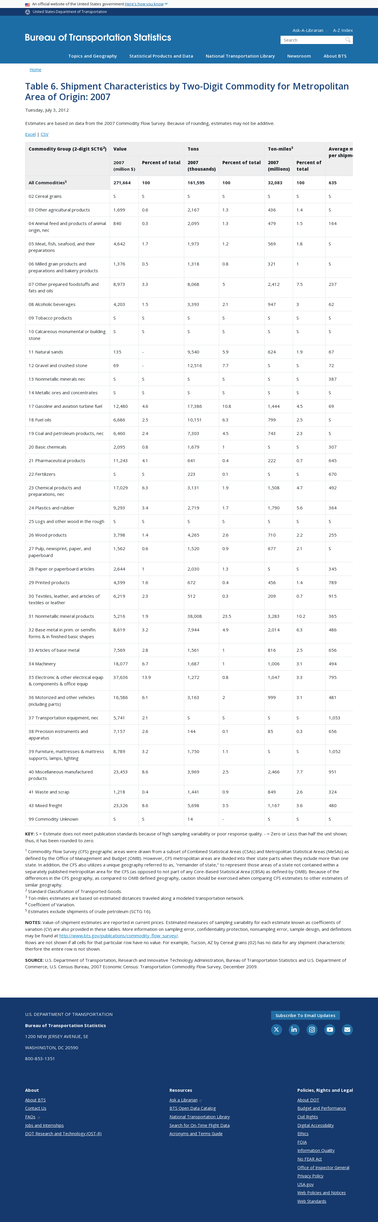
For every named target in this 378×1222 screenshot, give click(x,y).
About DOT (308, 1100)
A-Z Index (343, 30)
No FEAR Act (309, 1159)
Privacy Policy (310, 1176)
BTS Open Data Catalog (193, 1108)
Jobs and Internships (44, 1125)
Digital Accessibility (315, 1125)
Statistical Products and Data (161, 56)
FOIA (302, 1142)
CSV (44, 134)
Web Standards (311, 1201)
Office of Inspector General (323, 1167)
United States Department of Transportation (70, 11)
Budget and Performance (321, 1108)
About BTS (335, 56)
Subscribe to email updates (305, 1015)
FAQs (33, 1117)
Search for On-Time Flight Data (200, 1125)
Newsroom (299, 56)
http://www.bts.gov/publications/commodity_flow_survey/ (118, 936)
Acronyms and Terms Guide (196, 1133)
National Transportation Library (240, 56)
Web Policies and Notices (321, 1192)
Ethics (303, 1133)
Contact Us (35, 1108)
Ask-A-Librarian (311, 30)
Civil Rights (307, 1117)
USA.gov (305, 1184)
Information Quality (316, 1150)
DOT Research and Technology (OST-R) (63, 1133)
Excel (30, 134)
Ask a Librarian (186, 1100)
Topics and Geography (92, 56)
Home (35, 69)
